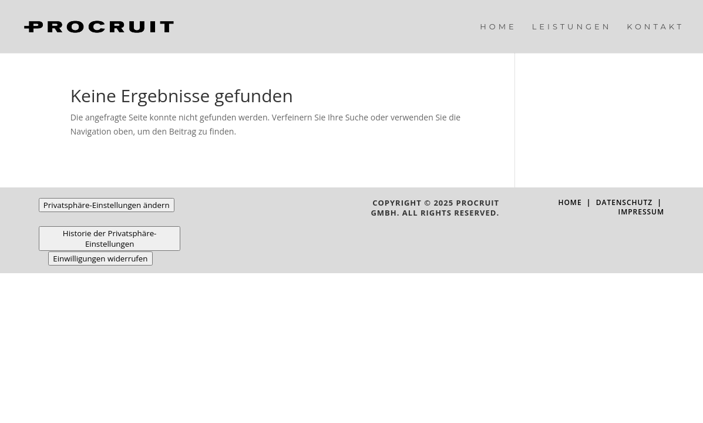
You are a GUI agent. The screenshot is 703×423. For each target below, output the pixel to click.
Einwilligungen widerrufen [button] (100, 258)
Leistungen (572, 26)
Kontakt (655, 26)
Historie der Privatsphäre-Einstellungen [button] (110, 238)
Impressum (641, 212)
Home (498, 26)
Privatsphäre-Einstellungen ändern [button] (106, 205)
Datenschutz (624, 202)
